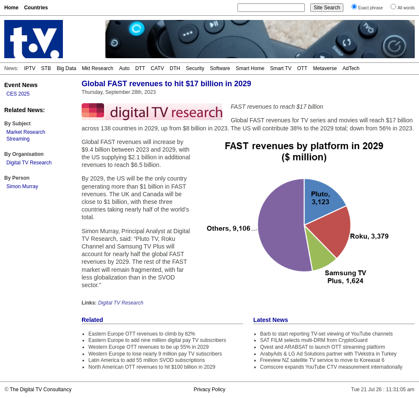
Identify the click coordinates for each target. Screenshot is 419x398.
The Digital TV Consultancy (40, 389)
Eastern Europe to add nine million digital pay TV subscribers (157, 340)
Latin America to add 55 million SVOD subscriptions (146, 360)
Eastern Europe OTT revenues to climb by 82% (141, 334)
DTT (140, 68)
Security (195, 68)
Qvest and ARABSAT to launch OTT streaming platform (322, 347)
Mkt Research (97, 68)
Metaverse (325, 68)
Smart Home (250, 68)
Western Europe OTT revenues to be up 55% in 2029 (148, 347)
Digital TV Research (29, 163)
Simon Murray (22, 186)
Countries (36, 8)
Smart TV (280, 68)
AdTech (351, 68)
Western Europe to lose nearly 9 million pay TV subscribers (155, 354)
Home (11, 8)
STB (46, 68)
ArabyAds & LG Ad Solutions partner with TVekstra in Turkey (328, 354)
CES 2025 (18, 94)
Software (220, 68)
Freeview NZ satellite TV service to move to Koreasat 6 (322, 360)
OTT (302, 68)
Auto (124, 68)
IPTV (30, 68)
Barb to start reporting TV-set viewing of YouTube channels (326, 334)
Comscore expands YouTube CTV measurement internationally (331, 367)
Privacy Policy (210, 389)
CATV (157, 68)
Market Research (25, 132)
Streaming (18, 139)
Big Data (66, 68)
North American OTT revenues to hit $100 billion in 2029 (151, 367)
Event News (21, 85)
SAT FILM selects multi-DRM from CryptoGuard (314, 340)
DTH (175, 68)
